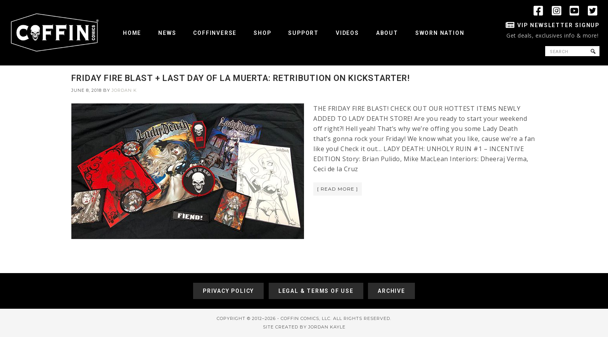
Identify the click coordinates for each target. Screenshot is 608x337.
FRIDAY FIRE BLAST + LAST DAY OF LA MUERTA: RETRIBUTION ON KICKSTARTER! (240, 78)
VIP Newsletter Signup (558, 25)
